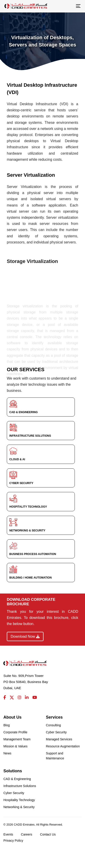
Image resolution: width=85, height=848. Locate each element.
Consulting (53, 725)
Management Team (17, 739)
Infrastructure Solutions (19, 786)
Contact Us (48, 834)
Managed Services (59, 739)
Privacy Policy (13, 840)
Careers (26, 834)
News (7, 753)
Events (8, 834)
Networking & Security (19, 807)
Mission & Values (15, 746)
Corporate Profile (15, 732)
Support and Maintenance (55, 755)
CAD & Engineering (17, 779)
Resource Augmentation (63, 746)
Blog (6, 725)
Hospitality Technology (19, 800)
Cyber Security (56, 732)
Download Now (25, 636)
